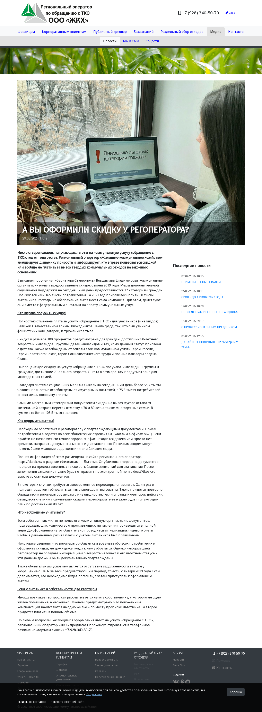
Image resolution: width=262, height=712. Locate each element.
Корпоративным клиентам (64, 31)
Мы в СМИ (131, 41)
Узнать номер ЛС (28, 677)
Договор (23, 682)
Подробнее (94, 694)
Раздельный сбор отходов (182, 31)
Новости (109, 41)
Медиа (215, 31)
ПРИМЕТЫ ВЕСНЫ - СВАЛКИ (201, 282)
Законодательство (107, 665)
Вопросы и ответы (106, 659)
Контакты (236, 31)
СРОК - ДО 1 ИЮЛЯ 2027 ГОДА (202, 297)
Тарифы (22, 665)
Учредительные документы (66, 677)
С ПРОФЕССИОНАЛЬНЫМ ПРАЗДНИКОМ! (209, 327)
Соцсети (152, 41)
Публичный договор (110, 31)
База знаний (144, 31)
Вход (230, 12)
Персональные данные (110, 677)
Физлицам (26, 31)
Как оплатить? (26, 659)
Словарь (100, 671)
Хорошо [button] (236, 692)
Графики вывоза (27, 671)
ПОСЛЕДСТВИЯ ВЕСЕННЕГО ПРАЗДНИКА (209, 312)
